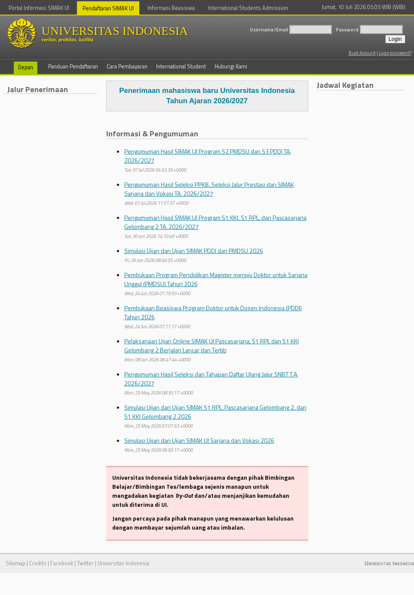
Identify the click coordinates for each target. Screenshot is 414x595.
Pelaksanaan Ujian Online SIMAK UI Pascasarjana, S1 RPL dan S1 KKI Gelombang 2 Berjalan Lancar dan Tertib (211, 345)
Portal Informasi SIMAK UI (39, 8)
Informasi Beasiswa (171, 8)
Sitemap (15, 563)
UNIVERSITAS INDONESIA (132, 33)
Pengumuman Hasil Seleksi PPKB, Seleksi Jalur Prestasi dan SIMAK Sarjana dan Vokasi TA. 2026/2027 (209, 189)
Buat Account (362, 52)
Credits (37, 563)
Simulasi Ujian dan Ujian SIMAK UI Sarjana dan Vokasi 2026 (199, 440)
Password (347, 29)
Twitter (85, 563)
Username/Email (269, 29)
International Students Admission (248, 8)
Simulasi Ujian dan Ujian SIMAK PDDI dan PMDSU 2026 (193, 250)
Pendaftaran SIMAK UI (108, 8)
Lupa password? (395, 52)
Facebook (61, 563)
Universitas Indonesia (123, 563)
